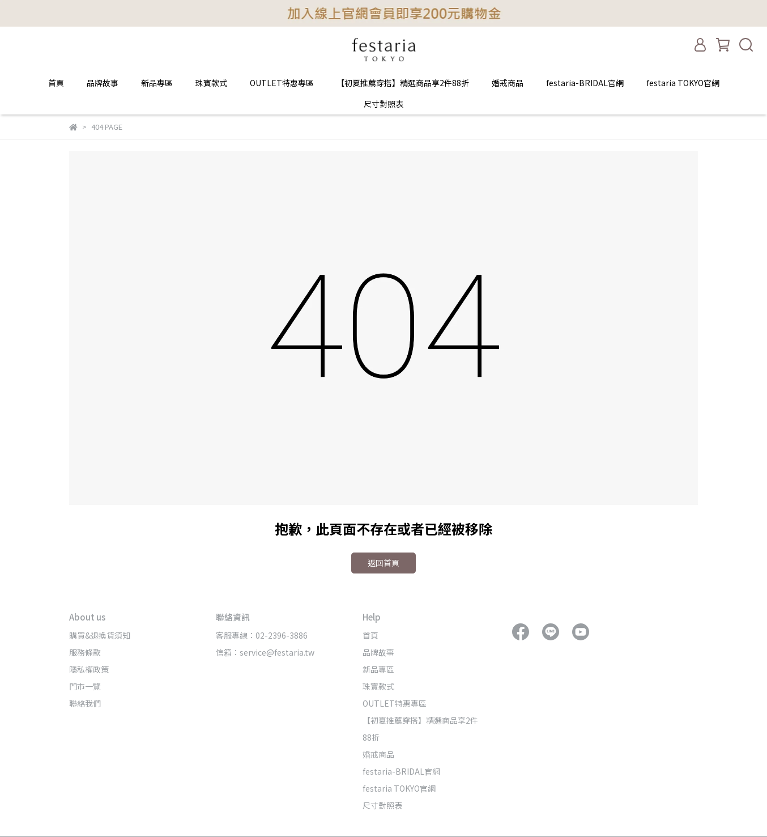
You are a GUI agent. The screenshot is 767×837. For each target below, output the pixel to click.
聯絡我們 (85, 703)
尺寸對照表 (383, 103)
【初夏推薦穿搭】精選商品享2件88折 (402, 82)
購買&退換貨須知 (99, 635)
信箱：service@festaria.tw (265, 652)
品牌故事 (102, 82)
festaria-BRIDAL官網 (585, 82)
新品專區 (157, 82)
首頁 (56, 82)
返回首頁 (383, 562)
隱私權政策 (89, 669)
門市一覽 (85, 686)
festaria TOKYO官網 (682, 82)
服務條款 (85, 652)
